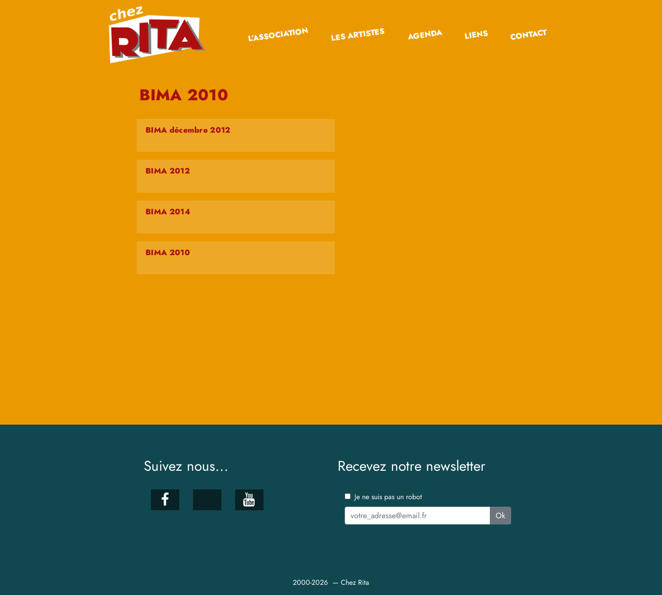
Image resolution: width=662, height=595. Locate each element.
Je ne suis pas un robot (383, 497)
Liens (476, 35)
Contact (529, 35)
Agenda (424, 35)
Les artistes (358, 34)
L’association (278, 35)
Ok (500, 515)
